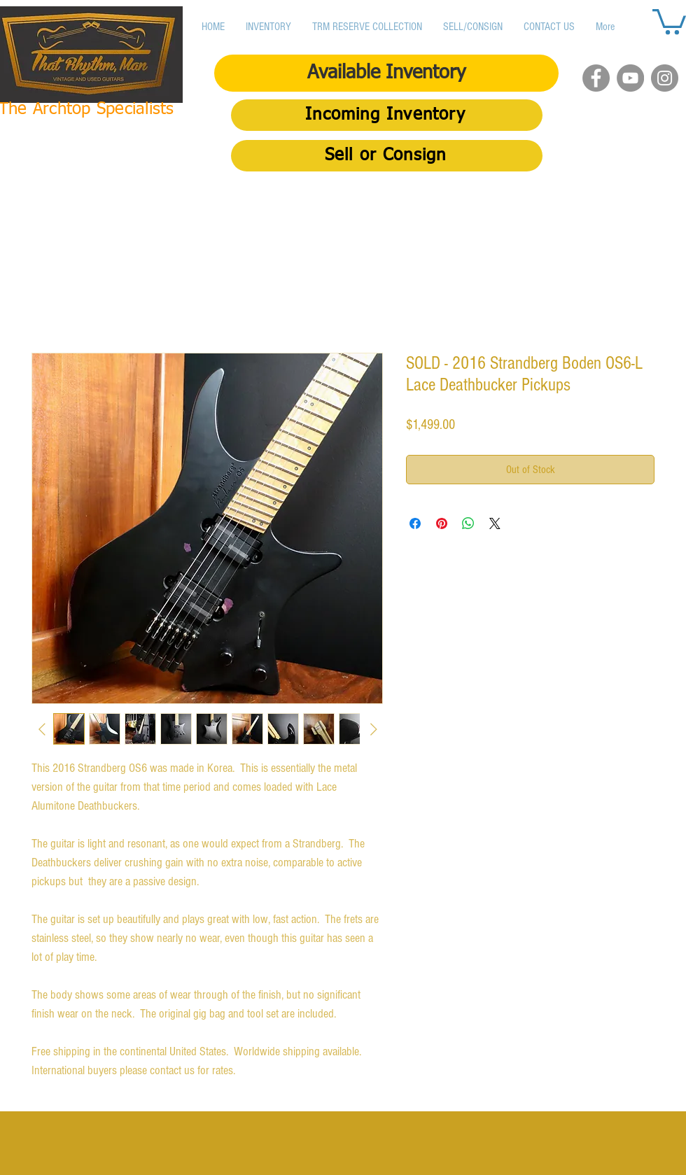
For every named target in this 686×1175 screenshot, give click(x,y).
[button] (669, 20)
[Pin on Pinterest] (441, 523)
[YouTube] (630, 78)
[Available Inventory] (386, 73)
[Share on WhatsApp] (468, 523)
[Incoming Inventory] (386, 115)
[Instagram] (664, 78)
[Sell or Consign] (386, 155)
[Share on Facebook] (415, 523)
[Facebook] (596, 78)
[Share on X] (494, 523)
